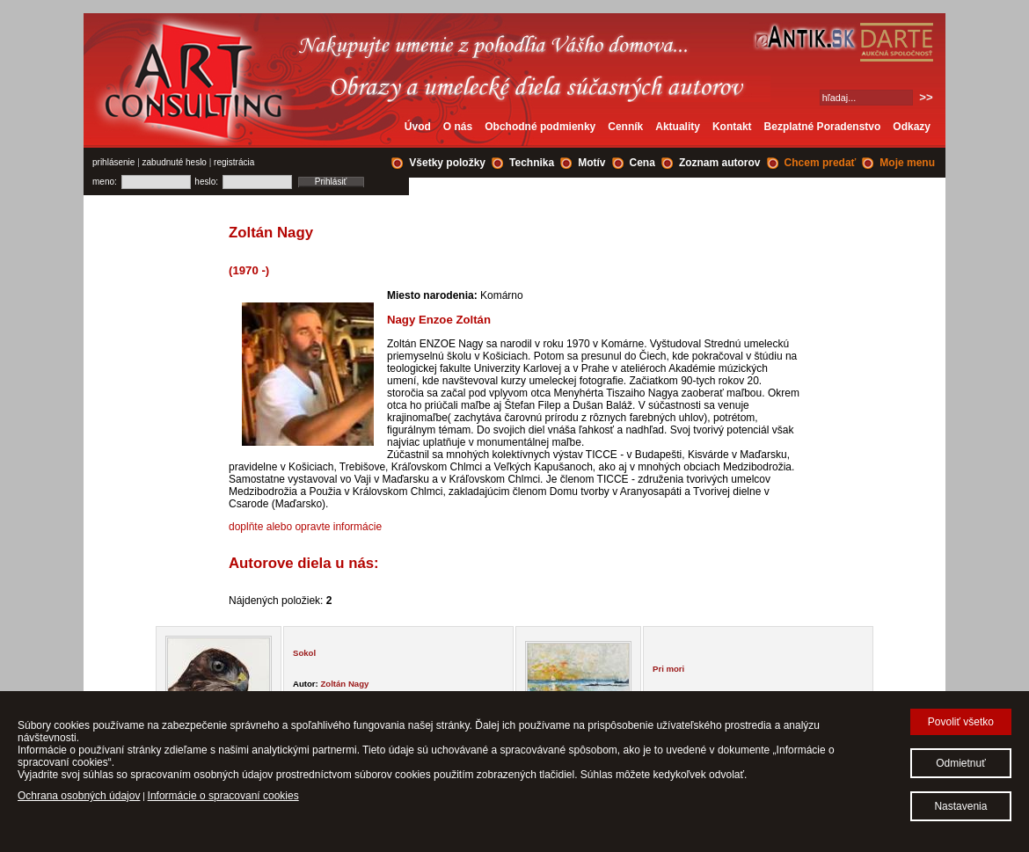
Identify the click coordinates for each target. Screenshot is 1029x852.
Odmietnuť (961, 763)
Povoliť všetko (961, 722)
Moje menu (907, 163)
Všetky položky (447, 163)
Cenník (625, 126)
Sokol (304, 653)
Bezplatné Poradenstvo (822, 126)
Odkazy (911, 126)
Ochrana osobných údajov (79, 796)
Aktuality (677, 126)
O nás (457, 126)
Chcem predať (821, 163)
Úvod (418, 126)
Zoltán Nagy (344, 683)
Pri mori (668, 669)
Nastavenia (960, 806)
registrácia (234, 162)
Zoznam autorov (720, 163)
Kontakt (732, 126)
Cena (642, 163)
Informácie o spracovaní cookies (223, 796)
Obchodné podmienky (540, 126)
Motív (591, 163)
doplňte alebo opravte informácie (305, 527)
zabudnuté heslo (174, 162)
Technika (531, 163)
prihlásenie (113, 162)
